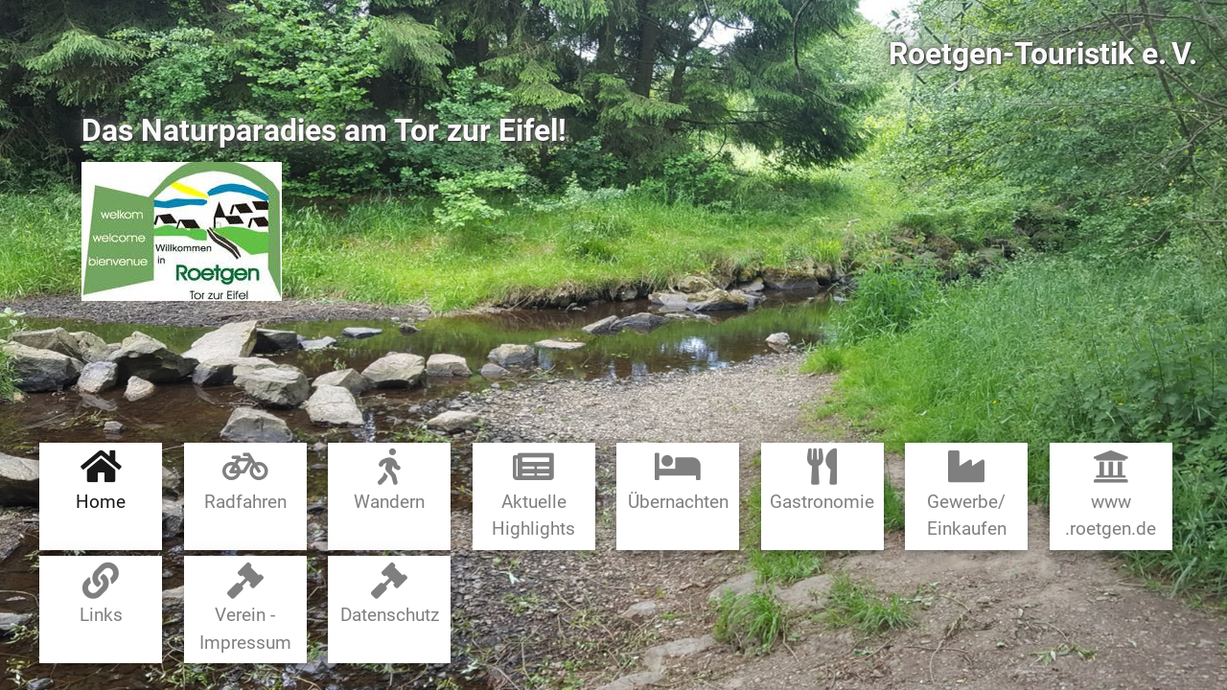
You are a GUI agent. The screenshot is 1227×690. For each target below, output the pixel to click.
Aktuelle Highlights (533, 494)
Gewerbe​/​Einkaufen (967, 494)
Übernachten (678, 480)
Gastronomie (822, 480)
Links (101, 595)
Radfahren (245, 480)
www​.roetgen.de (1110, 494)
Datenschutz (389, 595)
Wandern (389, 480)
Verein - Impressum (245, 608)
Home (101, 480)
